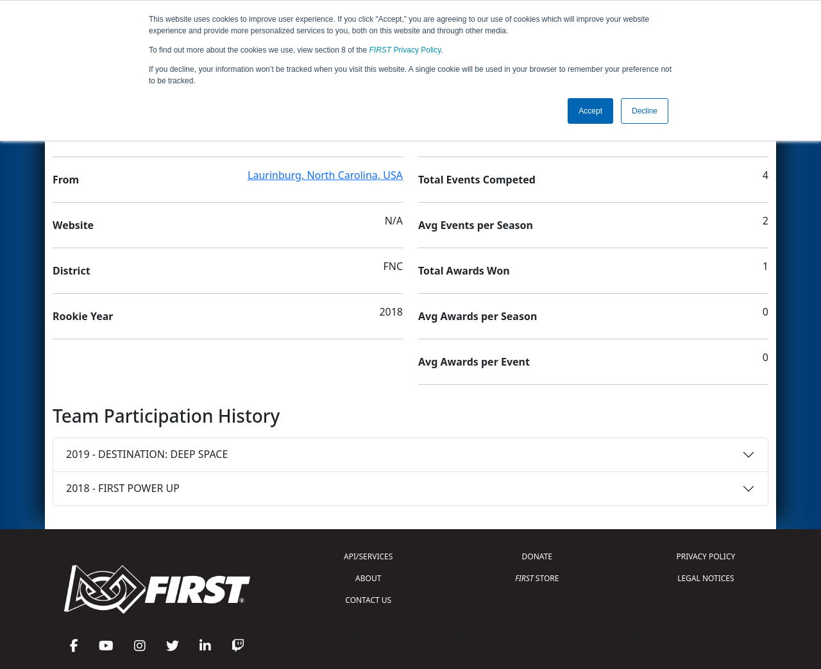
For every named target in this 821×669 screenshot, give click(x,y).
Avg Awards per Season (477, 316)
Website (73, 225)
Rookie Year (83, 316)
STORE (537, 578)
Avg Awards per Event (474, 362)
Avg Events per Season (475, 225)
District (71, 271)
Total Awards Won (464, 271)
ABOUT (368, 578)
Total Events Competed (477, 180)
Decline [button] (644, 110)
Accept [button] (590, 110)
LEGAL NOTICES (705, 578)
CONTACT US (368, 600)
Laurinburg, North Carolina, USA (325, 175)
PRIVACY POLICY (705, 556)
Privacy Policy (405, 50)
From (66, 180)
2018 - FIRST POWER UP (123, 488)
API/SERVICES (368, 556)
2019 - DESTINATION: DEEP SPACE (147, 454)
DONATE (537, 556)
